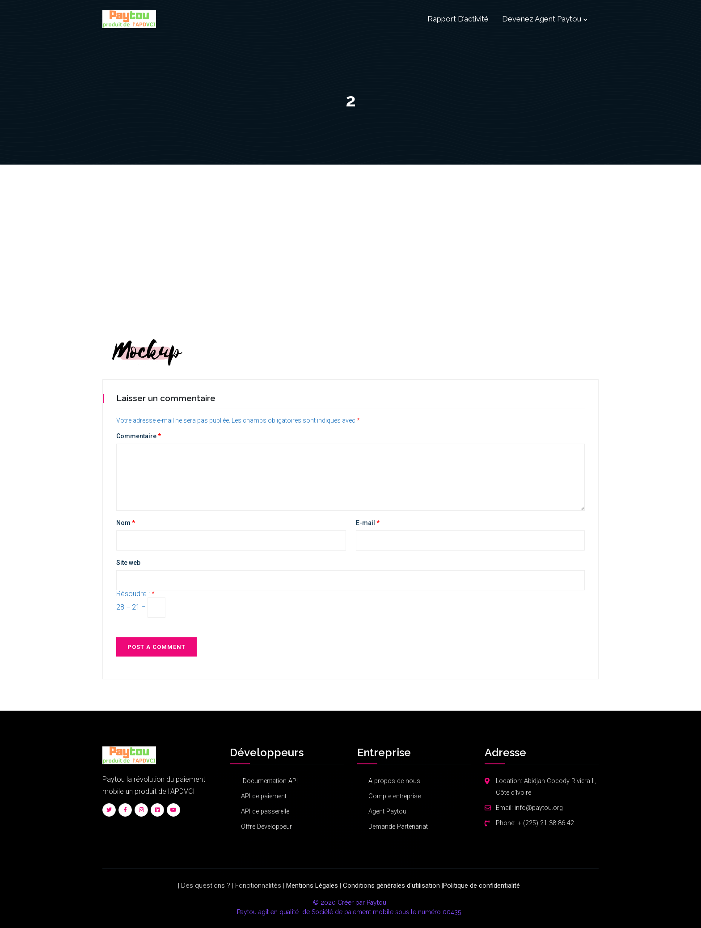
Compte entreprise (394, 796)
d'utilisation (423, 885)
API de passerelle (265, 811)
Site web (128, 562)
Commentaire (138, 436)
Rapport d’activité (458, 18)
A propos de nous (394, 781)
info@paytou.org (539, 808)
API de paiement (264, 796)
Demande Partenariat (398, 827)
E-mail (368, 523)
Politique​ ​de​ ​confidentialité (481, 885)
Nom (125, 523)
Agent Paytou (387, 811)
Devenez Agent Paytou (541, 18)
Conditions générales (374, 885)
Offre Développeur (266, 827)
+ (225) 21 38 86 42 (545, 823)
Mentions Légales (312, 885)
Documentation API (269, 781)
